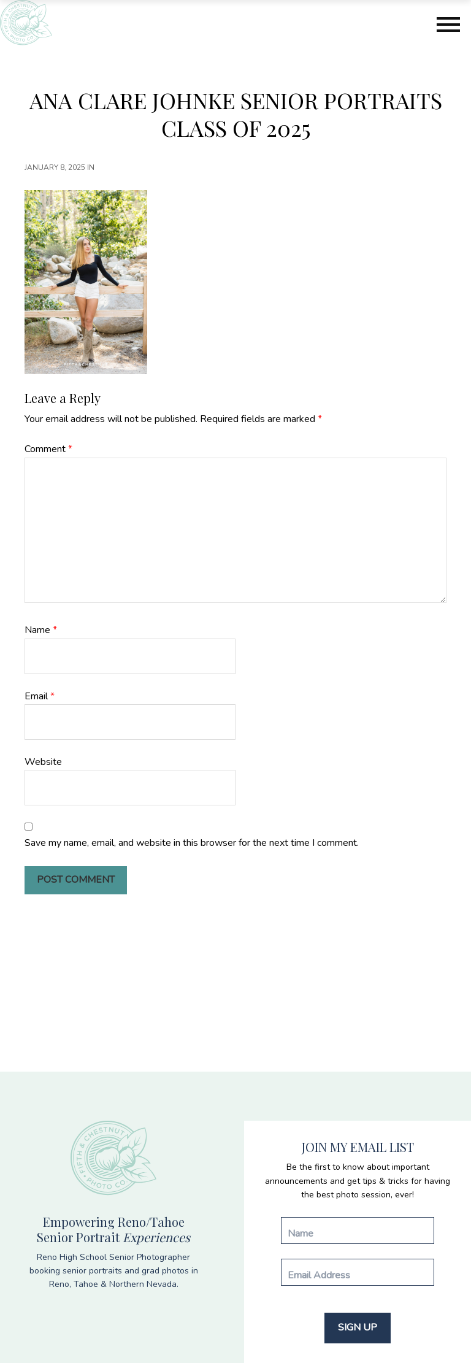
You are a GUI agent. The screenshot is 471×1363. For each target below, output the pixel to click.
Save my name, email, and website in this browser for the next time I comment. (192, 843)
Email (40, 696)
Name (41, 630)
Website (43, 762)
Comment (48, 449)
